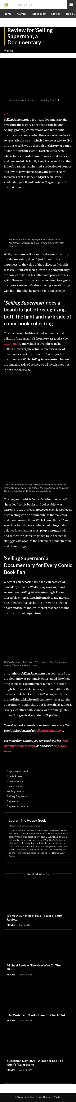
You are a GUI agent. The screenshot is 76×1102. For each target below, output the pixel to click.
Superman (13, 801)
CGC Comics (12, 343)
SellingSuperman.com (49, 730)
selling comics (15, 791)
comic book (22, 771)
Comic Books (14, 776)
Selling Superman (17, 796)
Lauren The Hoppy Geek (27, 820)
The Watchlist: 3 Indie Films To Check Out (36, 1015)
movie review (15, 786)
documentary (15, 781)
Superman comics (17, 806)
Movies (8, 51)
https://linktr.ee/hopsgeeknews (24, 826)
